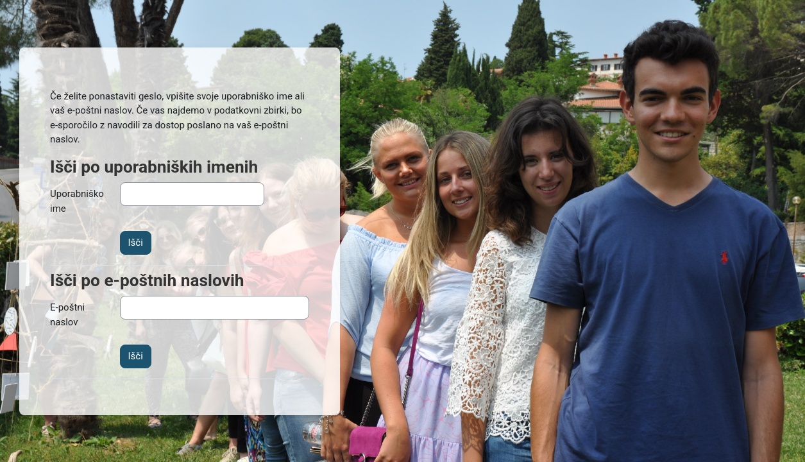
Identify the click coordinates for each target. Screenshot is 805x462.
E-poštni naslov (67, 315)
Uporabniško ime (77, 201)
